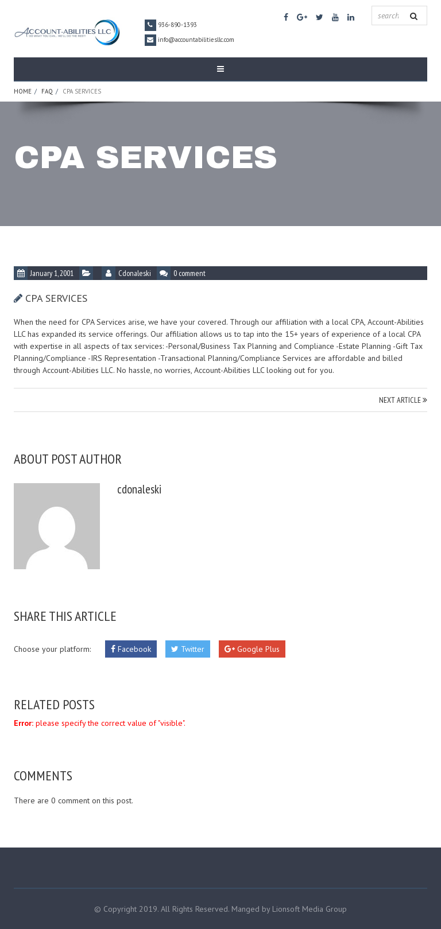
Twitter (187, 649)
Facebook (131, 649)
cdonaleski (134, 273)
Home (23, 91)
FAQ (47, 91)
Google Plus (252, 649)
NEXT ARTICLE (403, 400)
